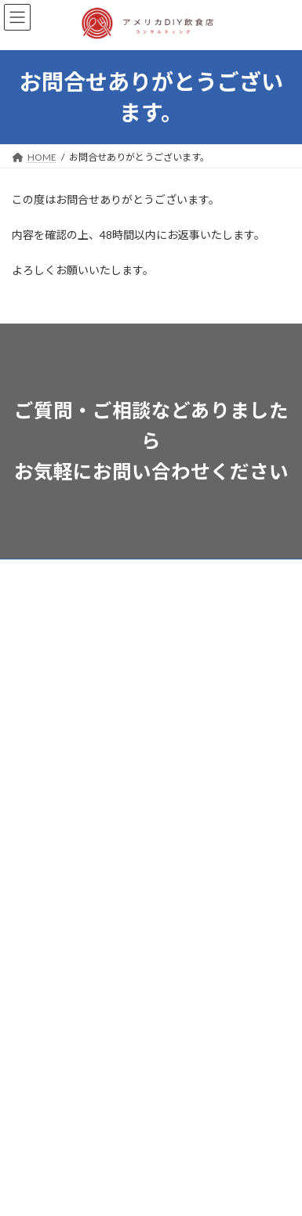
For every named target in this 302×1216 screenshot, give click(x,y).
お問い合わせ (40, 747)
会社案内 (30, 718)
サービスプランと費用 (59, 602)
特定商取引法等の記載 (59, 776)
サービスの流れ (45, 631)
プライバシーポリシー (59, 805)
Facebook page (152, 1096)
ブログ (26, 689)
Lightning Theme (156, 1178)
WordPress (84, 1178)
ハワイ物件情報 (45, 660)
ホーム (26, 573)
